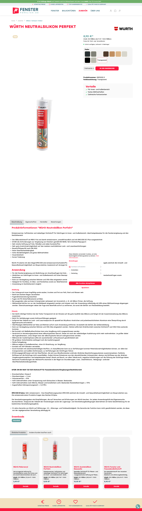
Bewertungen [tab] (56, 222)
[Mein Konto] (111, 11)
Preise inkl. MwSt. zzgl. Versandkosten (94, 41)
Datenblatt (16, 420)
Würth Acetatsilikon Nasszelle (82, 468)
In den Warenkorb (107, 68)
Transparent (102, 60)
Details (25, 486)
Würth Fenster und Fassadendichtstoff (113, 468)
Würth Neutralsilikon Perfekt (52, 468)
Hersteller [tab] (43, 222)
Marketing (60, 258)
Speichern (71, 272)
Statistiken (61, 255)
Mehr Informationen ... (63, 242)
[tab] (17, 222)
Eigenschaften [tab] (31, 222)
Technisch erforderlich (65, 251)
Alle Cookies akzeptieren (71, 268)
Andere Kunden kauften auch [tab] (40, 432)
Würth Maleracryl (20, 467)
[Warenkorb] (115, 11)
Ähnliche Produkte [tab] (19, 432)
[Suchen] (119, 11)
